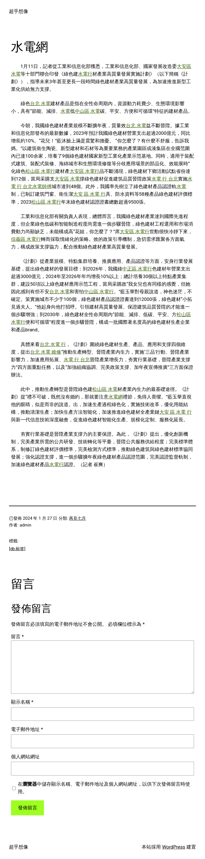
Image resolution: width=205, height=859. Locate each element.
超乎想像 (18, 11)
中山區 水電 (87, 111)
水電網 (115, 397)
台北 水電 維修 (45, 352)
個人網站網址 (25, 756)
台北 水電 (40, 103)
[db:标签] (17, 548)
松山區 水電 (104, 389)
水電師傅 (42, 186)
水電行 (85, 74)
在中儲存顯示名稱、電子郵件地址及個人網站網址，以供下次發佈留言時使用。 (104, 787)
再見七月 (77, 518)
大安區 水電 (67, 179)
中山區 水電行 (99, 291)
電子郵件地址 (27, 729)
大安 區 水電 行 (89, 194)
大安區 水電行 (84, 171)
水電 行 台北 (164, 179)
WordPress (173, 847)
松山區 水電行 (40, 171)
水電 (65, 111)
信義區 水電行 (26, 239)
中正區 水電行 (137, 269)
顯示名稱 (22, 702)
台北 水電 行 (53, 344)
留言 (17, 636)
